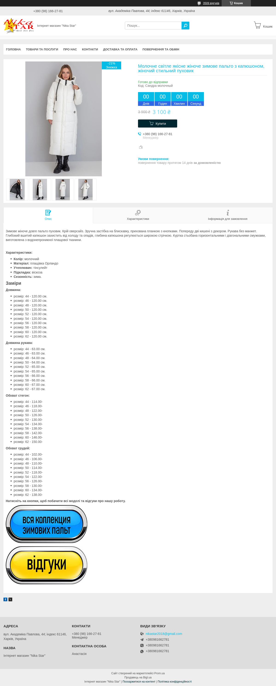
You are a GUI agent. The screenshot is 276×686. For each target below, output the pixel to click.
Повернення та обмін (161, 49)
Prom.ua (159, 673)
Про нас (70, 49)
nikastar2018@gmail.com (164, 634)
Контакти (90, 49)
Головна (13, 49)
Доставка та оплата (120, 49)
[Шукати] (185, 25)
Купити (161, 123)
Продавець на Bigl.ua (138, 677)
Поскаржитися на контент (139, 681)
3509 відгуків (211, 3)
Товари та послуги (42, 49)
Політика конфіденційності (175, 681)
